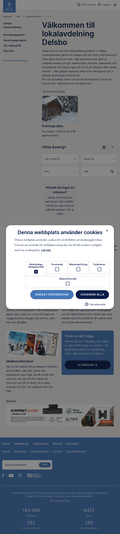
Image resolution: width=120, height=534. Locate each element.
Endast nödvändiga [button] (52, 294)
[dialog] (60, 267)
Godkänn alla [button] (92, 294)
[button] (95, 305)
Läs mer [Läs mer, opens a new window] (46, 250)
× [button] (107, 230)
